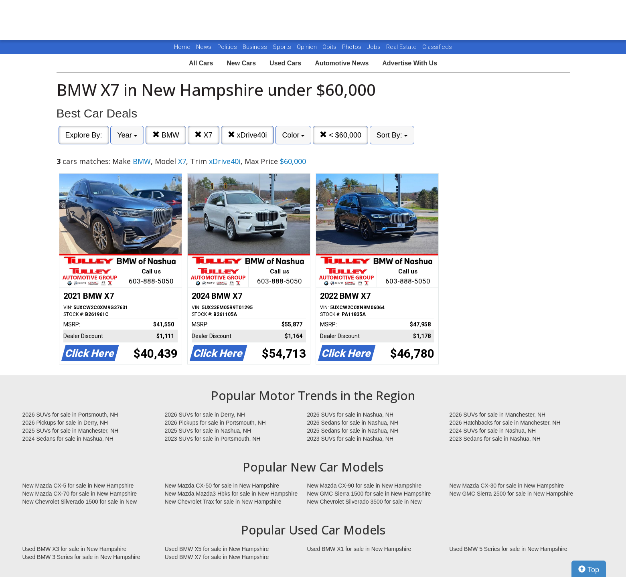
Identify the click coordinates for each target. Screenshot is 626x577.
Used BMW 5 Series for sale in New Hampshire (508, 549)
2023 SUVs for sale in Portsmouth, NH (213, 438)
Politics (227, 47)
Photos (352, 47)
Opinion (307, 47)
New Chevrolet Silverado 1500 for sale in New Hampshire (79, 502)
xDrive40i (247, 135)
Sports (283, 47)
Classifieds (437, 47)
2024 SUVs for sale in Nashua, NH (493, 430)
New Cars (241, 63)
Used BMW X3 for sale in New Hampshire (74, 549)
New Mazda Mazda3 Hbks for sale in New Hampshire (231, 493)
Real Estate (402, 47)
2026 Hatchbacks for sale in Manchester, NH (505, 422)
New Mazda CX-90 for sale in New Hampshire (364, 485)
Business (256, 47)
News (203, 47)
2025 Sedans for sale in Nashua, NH (352, 430)
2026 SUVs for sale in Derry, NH (205, 414)
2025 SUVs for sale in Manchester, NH (70, 430)
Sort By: (392, 135)
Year (127, 135)
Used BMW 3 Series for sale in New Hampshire (81, 557)
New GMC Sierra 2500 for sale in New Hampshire (511, 493)
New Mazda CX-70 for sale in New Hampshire (79, 493)
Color (293, 135)
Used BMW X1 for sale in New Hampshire (359, 549)
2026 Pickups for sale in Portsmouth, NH (215, 422)
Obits (330, 47)
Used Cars (285, 63)
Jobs (374, 47)
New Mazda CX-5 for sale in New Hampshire (78, 485)
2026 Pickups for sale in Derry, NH (65, 422)
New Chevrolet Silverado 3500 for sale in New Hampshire (364, 502)
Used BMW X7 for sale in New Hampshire (217, 557)
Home (182, 47)
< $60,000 (340, 135)
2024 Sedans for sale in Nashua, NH (67, 438)
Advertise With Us (409, 63)
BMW (165, 135)
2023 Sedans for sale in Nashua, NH (495, 438)
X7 (203, 135)
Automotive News (342, 63)
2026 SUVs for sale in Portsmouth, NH (70, 414)
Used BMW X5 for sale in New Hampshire (217, 549)
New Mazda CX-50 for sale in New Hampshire (222, 485)
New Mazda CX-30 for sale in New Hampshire (507, 485)
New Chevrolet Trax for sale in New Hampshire (223, 501)
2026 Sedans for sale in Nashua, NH (352, 422)
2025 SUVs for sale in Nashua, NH (208, 430)
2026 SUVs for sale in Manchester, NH (498, 414)
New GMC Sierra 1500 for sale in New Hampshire (369, 493)
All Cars (201, 63)
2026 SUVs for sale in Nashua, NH (350, 414)
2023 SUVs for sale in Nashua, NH (350, 438)
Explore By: (83, 135)
